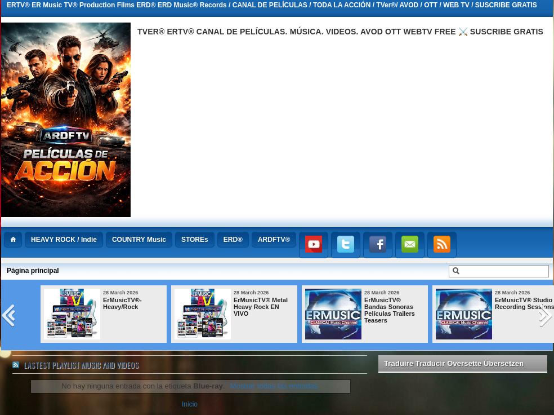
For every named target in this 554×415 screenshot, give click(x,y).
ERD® (233, 240)
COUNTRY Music (139, 240)
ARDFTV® (274, 240)
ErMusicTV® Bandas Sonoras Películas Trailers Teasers (389, 310)
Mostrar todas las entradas (274, 386)
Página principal (33, 271)
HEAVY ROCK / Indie (64, 240)
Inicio (190, 404)
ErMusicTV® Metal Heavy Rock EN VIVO (261, 307)
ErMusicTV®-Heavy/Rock (122, 303)
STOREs (194, 240)
